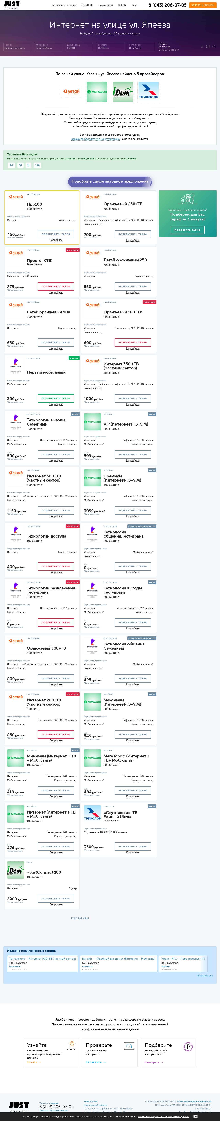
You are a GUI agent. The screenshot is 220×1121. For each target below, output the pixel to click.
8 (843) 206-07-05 (167, 5)
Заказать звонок (202, 5)
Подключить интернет (63, 5)
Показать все (205, 975)
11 (28, 165)
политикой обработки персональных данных (163, 1116)
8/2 (11, 165)
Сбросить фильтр (169, 50)
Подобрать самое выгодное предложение (110, 181)
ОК (195, 1116)
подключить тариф (56, 234)
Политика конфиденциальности (194, 1101)
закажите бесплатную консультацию (96, 139)
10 (20, 165)
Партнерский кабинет (96, 1105)
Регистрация (90, 1101)
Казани (135, 33)
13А (37, 165)
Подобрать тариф (188, 230)
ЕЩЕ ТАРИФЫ (80, 918)
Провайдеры (105, 5)
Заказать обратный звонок (53, 1111)
